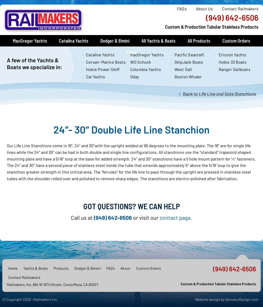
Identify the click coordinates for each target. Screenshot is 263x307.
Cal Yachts (95, 76)
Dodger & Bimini (115, 40)
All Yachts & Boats (158, 40)
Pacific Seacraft (189, 54)
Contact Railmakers (240, 8)
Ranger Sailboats (234, 69)
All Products (199, 40)
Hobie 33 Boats (233, 62)
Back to (219, 94)
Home (13, 268)
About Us (204, 8)
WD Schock (140, 62)
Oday (134, 76)
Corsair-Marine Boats (102, 62)
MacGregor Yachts (30, 40)
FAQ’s (182, 8)
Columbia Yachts (145, 69)
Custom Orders (236, 40)
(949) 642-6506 (232, 18)
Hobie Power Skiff (102, 69)
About (125, 268)
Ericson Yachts (232, 54)
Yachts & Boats (35, 268)
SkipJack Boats (188, 62)
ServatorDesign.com (241, 299)
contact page (175, 217)
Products (61, 268)
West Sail (183, 69)
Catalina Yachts (73, 40)
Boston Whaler (188, 76)
